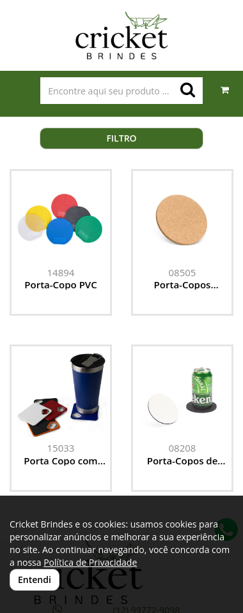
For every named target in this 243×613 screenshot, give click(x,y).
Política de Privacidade (90, 562)
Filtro (121, 138)
